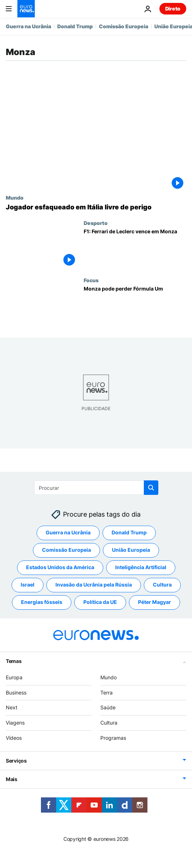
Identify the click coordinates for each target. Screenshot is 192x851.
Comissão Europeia (123, 26)
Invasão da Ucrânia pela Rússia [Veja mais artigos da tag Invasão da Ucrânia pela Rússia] (93, 585)
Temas (14, 661)
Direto (172, 8)
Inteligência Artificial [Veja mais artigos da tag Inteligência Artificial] (140, 567)
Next (11, 708)
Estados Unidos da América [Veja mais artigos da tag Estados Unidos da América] (60, 567)
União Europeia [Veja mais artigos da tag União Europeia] (131, 550)
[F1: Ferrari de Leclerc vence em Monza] (135, 249)
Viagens (15, 723)
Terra (106, 692)
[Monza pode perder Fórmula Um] (135, 306)
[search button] (151, 487)
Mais (11, 779)
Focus (91, 280)
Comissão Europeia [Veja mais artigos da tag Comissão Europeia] (66, 550)
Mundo (15, 197)
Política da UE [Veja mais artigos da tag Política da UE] (100, 602)
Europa (14, 677)
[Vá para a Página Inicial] (26, 8)
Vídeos (14, 738)
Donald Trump (75, 26)
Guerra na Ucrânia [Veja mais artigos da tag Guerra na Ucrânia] (68, 533)
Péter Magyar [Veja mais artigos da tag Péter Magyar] (154, 602)
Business (16, 692)
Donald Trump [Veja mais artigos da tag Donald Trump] (129, 533)
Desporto (96, 223)
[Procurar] (96, 487)
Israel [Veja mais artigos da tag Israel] (27, 585)
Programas (113, 738)
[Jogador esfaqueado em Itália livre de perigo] (96, 207)
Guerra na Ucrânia (28, 26)
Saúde (108, 708)
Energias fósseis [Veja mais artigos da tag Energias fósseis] (41, 602)
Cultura (108, 723)
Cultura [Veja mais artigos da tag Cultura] (162, 585)
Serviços (16, 761)
